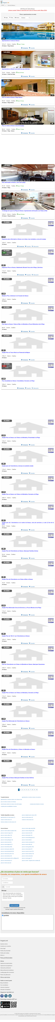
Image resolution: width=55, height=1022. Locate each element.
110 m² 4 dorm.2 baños (9, 470)
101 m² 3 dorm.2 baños (13, 44)
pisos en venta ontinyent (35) (28, 830)
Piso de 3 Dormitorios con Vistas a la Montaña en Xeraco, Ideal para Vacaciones (23, 664)
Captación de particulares (6, 963)
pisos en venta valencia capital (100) (8, 830)
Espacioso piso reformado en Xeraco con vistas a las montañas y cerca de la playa (24, 239)
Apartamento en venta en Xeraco (10, 40)
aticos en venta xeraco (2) (27, 817)
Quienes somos (4, 944)
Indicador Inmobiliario (5, 989)
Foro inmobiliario (4, 985)
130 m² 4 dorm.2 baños (9, 725)
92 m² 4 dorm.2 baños (8, 555)
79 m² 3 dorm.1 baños (13, 73)
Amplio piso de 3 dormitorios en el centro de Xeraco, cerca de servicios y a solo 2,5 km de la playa (28, 523)
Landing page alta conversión (7, 972)
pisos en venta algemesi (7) (7, 844)
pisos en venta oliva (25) (27, 833)
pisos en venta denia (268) (6, 846)
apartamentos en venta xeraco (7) (8, 817)
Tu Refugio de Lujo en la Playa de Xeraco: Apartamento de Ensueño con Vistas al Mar (24, 210)
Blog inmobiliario (4, 982)
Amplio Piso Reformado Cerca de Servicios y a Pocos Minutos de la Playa (21, 607)
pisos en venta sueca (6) (6, 862)
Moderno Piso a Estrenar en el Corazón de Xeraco (15, 296)
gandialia (6, 915)
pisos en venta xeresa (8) (27, 856)
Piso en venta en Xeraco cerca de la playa (13, 125)
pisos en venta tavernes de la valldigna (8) (10, 858)
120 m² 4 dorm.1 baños (9, 781)
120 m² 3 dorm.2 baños (13, 215)
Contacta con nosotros (5, 946)
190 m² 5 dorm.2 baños (9, 356)
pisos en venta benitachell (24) (7, 851)
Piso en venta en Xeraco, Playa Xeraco (12, 97)
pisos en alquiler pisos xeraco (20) (29, 815)
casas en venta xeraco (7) (6, 819)
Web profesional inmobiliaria (7, 970)
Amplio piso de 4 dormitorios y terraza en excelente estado (17, 466)
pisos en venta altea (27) (27, 849)
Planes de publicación (5, 974)
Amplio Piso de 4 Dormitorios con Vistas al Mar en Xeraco (17, 579)
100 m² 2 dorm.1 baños (9, 640)
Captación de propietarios (6, 965)
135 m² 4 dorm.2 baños (9, 753)
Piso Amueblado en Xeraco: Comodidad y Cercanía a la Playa (18, 381)
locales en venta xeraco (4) (27, 819)
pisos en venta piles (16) (27, 835)
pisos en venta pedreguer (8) (7, 839)
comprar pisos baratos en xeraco (37, 804)
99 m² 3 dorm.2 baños (13, 101)
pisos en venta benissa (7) (6, 860)
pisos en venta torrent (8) (6, 842)
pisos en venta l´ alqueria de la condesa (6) (31, 860)
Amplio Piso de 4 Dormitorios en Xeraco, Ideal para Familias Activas (20, 551)
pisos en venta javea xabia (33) (7, 849)
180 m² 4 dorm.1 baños (9, 498)
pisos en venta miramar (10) (28, 853)
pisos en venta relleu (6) (27, 844)
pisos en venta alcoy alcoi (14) (7, 853)
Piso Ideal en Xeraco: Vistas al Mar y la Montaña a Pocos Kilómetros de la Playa (23, 324)
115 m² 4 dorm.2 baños (9, 611)
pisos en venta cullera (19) (6, 835)
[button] (11, 5)
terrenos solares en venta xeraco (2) (8, 822)
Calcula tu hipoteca (4, 987)
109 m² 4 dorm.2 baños (9, 385)
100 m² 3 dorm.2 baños (9, 300)
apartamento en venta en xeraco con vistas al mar (11, 799)
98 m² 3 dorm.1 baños (8, 526)
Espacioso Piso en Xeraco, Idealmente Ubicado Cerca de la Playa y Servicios (22, 267)
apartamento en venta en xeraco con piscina (31, 797)
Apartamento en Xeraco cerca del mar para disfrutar (16, 69)
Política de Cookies (4, 953)
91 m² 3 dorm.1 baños (13, 186)
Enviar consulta (14, 905)
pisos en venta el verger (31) (7, 833)
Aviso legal (2, 948)
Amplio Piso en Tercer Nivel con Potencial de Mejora (16, 352)
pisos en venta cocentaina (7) (28, 842)
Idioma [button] (2, 955)
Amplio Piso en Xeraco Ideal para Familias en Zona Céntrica (18, 777)
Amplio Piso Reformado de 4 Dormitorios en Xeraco (15, 721)
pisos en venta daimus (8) (6, 856)
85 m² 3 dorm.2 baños (8, 328)
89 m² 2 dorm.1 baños (13, 130)
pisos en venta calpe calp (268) (28, 828)
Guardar (32, 48)
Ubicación (35, 246)
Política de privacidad (5, 950)
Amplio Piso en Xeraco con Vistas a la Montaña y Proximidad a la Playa (21, 437)
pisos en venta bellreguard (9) (28, 837)
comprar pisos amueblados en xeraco (9, 806)
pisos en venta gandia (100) (28, 846)
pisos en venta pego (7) (27, 858)
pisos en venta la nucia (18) (28, 851)
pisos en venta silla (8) (26, 839)
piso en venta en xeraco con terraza (8, 801)
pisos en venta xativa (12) (6, 837)
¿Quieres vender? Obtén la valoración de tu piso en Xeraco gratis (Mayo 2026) (27, 10)
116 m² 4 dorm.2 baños (9, 696)
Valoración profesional (5, 967)
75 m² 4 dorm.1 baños (8, 583)
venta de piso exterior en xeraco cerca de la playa (11, 804)
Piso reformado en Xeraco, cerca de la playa (13, 182)
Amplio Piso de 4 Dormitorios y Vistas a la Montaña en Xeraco (18, 749)
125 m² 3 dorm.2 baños (9, 441)
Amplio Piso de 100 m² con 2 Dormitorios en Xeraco (16, 636)
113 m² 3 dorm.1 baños (9, 271)
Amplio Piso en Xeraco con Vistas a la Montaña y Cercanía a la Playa (20, 494)
